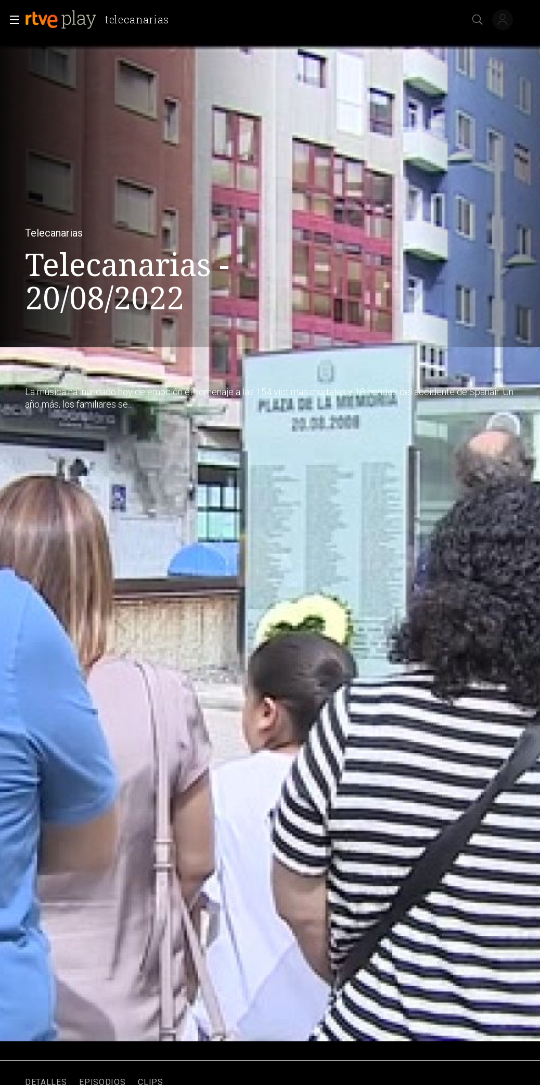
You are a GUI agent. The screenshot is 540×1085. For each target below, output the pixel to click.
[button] (11, 19)
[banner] (101, 19)
